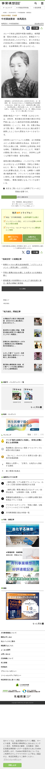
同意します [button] (12, 765)
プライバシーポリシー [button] (12, 759)
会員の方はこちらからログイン (32, 238)
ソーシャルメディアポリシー (11, 733)
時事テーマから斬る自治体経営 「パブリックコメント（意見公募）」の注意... (22, 266)
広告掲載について (7, 716)
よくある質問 (5, 708)
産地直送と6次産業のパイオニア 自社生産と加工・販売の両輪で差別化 (22, 282)
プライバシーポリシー (9, 729)
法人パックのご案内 (8, 699)
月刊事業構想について (9, 691)
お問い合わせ (5, 712)
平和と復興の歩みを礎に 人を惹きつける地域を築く (22, 274)
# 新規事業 (37, 8)
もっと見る (22, 288)
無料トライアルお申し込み (13, 238)
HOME (5, 12)
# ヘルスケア (7, 8)
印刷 (35, 28)
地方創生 (6, 303)
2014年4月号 (12, 12)
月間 (42, 492)
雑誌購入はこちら (7, 703)
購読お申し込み (6, 695)
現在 (29, 492)
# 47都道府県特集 (22, 8)
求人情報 (4, 720)
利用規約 (4, 725)
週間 (35, 492)
